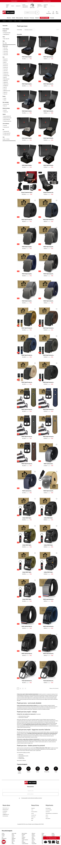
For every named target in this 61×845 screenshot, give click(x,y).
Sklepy (32, 818)
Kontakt (54, 17)
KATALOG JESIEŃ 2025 (7, 6)
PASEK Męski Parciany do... (26, 219)
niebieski (6, 82)
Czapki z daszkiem (25, 839)
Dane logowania (48, 808)
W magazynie (7, 32)
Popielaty (6, 85)
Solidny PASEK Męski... (27, 517)
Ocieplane (23, 837)
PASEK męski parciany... (48, 463)
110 (5, 98)
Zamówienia (48, 811)
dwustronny (6, 127)
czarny (5, 70)
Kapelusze (33, 835)
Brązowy (6, 65)
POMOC (12, 5)
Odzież (11, 17)
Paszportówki (34, 843)
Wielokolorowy (7, 90)
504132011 (4, 812)
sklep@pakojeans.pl (6, 814)
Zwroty (32, 813)
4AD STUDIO (41, 824)
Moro (5, 105)
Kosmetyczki (44, 835)
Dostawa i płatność (34, 811)
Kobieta (38, 17)
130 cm (6, 53)
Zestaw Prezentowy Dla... (48, 192)
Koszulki (3, 834)
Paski (43, 837)
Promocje (33, 17)
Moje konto (49, 805)
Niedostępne (6, 34)
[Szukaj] (30, 12)
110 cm (6, 49)
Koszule (3, 839)
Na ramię (33, 842)
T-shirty (3, 835)
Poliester (6, 111)
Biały (5, 62)
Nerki (43, 834)
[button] (53, 13)
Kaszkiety (23, 834)
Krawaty (53, 834)
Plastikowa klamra (7, 121)
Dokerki (23, 838)
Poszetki (53, 835)
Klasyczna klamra (7, 116)
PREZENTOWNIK (47, 17)
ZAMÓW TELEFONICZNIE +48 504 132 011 (25, 6)
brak (5, 125)
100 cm (5, 48)
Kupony (47, 816)
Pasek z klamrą (7, 119)
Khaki (5, 77)
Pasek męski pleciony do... (27, 680)
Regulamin (33, 808)
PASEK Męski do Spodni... (27, 56)
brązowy (6, 67)
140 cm (6, 54)
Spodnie (13, 835)
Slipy (12, 842)
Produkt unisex (7, 134)
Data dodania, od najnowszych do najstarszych (30, 29)
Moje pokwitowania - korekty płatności (52, 813)
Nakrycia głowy (18, 17)
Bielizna (13, 839)
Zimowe (33, 834)
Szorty (13, 837)
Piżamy (13, 843)
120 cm (6, 51)
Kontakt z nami (33, 815)
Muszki (53, 833)
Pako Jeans (6, 38)
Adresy (47, 815)
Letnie (23, 835)
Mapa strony (33, 816)
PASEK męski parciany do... (48, 599)
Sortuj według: (19, 29)
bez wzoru (6, 104)
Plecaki (43, 833)
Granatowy (6, 75)
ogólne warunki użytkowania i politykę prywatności (33, 798)
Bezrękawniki (4, 838)
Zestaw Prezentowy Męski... (27, 192)
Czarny (6, 69)
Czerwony (6, 72)
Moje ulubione (48, 818)
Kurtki (13, 834)
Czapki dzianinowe (25, 843)
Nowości (7, 17)
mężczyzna (6, 131)
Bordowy (6, 64)
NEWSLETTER (18, 5)
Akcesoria (26, 17)
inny (5, 110)
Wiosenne (33, 833)
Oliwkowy (6, 84)
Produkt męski (7, 133)
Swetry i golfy (14, 833)
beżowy (5, 60)
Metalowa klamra (7, 117)
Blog (32, 820)
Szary (5, 87)
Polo (2, 837)
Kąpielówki (14, 838)
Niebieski (6, 80)
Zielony (5, 92)
